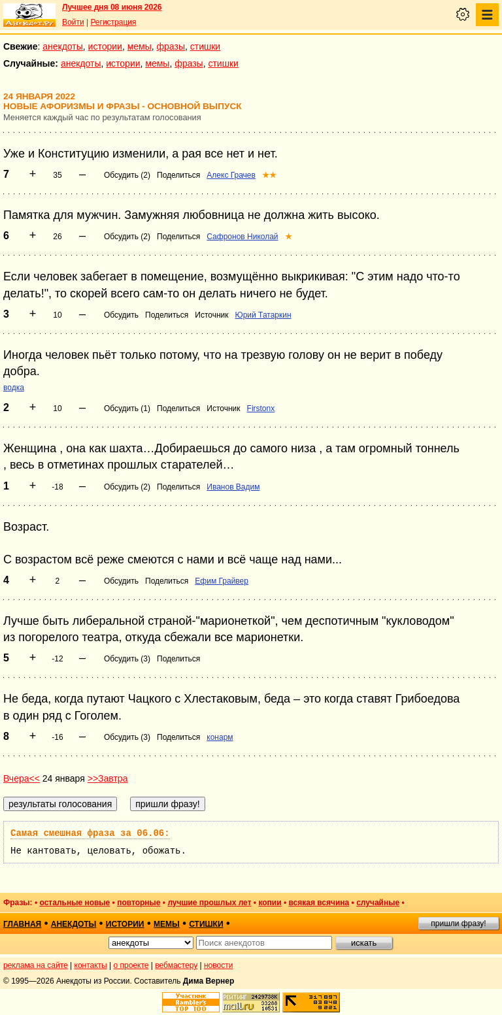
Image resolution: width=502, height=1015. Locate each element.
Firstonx (261, 408)
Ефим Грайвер (221, 581)
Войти (73, 22)
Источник (211, 315)
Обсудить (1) (127, 408)
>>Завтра (108, 778)
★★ (269, 175)
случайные (377, 902)
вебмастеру (176, 965)
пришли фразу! (458, 923)
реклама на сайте (35, 965)
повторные (138, 902)
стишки (205, 46)
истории (105, 46)
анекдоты (62, 46)
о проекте (131, 965)
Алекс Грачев (231, 175)
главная (22, 924)
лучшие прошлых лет (209, 902)
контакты (91, 965)
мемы (139, 46)
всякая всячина (318, 902)
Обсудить (121, 315)
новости (218, 965)
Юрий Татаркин (263, 315)
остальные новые (74, 902)
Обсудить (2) (127, 175)
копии (269, 902)
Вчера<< (21, 778)
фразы (171, 46)
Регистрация (113, 22)
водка (13, 387)
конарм (220, 737)
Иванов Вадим (233, 486)
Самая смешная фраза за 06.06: (90, 833)
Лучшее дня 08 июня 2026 (112, 7)
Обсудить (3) (127, 658)
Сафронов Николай (242, 236)
